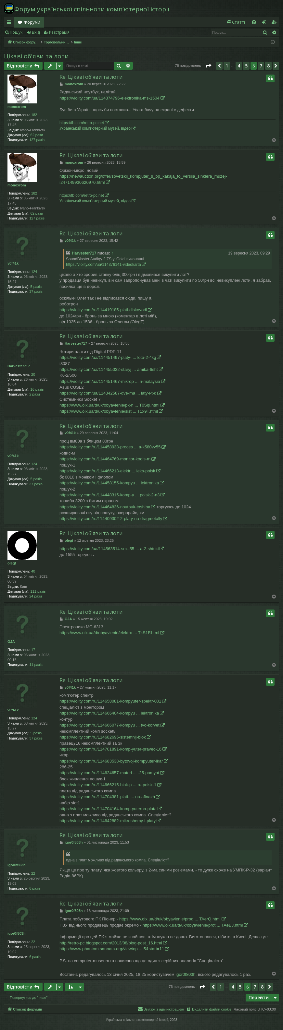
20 (33, 374)
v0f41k (13, 263)
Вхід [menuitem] (266, 23)
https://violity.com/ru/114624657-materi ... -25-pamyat (109, 772)
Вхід (36, 32)
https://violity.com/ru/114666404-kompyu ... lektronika (109, 713)
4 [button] (239, 66)
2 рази (34, 394)
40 (33, 571)
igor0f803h (16, 865)
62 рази (37, 135)
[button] (208, 66)
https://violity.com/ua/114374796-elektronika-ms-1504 (109, 98)
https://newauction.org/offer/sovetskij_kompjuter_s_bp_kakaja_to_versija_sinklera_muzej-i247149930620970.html (143, 179)
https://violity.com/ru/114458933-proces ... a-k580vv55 (110, 446)
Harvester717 (84, 253)
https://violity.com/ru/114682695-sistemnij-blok (102, 737)
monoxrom (16, 107)
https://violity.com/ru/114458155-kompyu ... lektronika (109, 482)
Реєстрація (59, 32)
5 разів (36, 287)
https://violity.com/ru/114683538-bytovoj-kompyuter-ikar (111, 761)
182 (34, 115)
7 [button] (261, 66)
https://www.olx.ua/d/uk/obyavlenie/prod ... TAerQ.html (170, 919)
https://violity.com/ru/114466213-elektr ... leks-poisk (107, 470)
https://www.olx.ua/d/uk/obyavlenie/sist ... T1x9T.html (108, 411)
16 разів (37, 389)
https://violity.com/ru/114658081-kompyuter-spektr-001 (110, 701)
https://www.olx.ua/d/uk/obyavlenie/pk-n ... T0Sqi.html (109, 405)
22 (33, 873)
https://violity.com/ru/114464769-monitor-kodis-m (104, 458)
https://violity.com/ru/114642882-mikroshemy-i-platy (107, 820)
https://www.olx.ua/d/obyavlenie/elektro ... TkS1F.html (109, 632)
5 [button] (246, 66)
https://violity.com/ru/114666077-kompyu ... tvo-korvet (109, 725)
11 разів (36, 665)
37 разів (36, 291)
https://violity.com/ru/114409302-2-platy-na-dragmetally (110, 518)
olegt (11, 563)
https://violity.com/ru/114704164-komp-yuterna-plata (108, 808)
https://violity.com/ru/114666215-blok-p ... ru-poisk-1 (107, 784)
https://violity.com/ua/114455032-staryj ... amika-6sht (108, 369)
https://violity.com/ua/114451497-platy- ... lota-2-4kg (107, 357)
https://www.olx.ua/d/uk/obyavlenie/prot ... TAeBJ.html (193, 925)
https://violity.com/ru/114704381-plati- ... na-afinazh (107, 796)
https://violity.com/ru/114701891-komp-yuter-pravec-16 (110, 749)
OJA (11, 642)
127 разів (37, 140)
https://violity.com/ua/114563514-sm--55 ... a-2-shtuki (109, 548)
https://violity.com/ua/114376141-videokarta (103, 264)
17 (33, 650)
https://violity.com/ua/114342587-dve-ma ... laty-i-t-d (107, 393)
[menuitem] (235, 22)
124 (34, 272)
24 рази (35, 596)
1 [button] (226, 66)
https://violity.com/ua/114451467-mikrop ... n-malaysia (109, 381)
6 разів (35, 888)
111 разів (38, 591)
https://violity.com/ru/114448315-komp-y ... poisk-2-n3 (109, 494)
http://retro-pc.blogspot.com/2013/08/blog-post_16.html (110, 943)
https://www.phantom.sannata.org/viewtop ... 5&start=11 (111, 948)
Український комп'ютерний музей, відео (95, 128)
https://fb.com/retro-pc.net (81, 123)
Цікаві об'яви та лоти (36, 56)
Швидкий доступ (10, 23)
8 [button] (268, 66)
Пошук (16, 32)
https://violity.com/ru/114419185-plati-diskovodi (103, 309)
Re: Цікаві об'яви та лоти (90, 77)
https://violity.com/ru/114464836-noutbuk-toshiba (104, 506)
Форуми (32, 22)
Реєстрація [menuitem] (275, 23)
